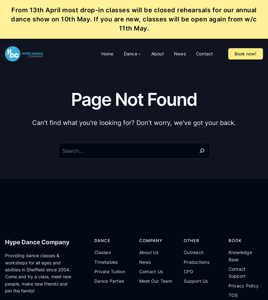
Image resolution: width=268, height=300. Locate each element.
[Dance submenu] (139, 54)
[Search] (202, 150)
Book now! (245, 53)
